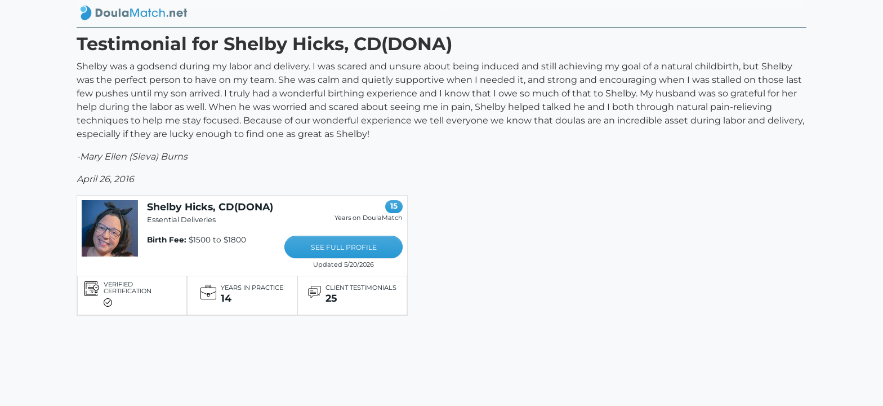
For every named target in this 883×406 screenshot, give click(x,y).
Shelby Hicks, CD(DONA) (210, 207)
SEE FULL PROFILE (344, 247)
